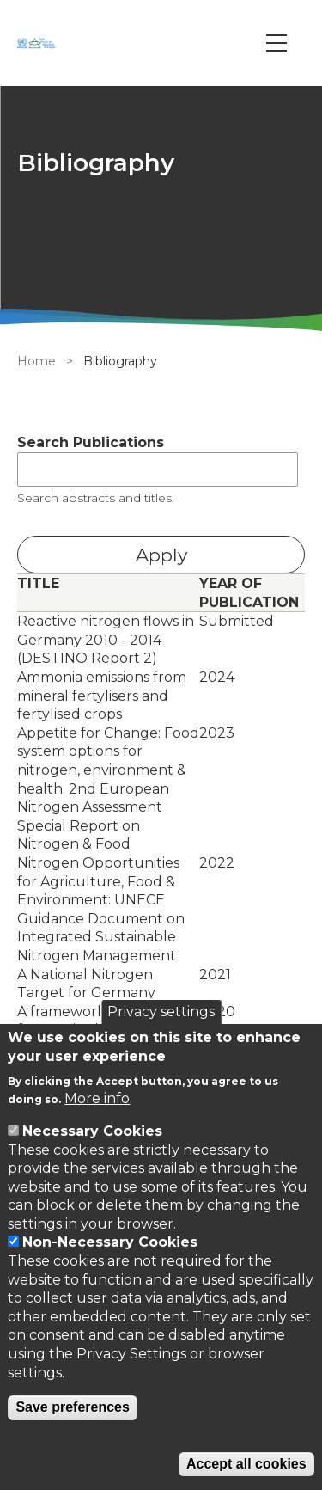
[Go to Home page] (38, 42)
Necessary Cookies (92, 1131)
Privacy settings (161, 1011)
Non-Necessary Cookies (109, 1242)
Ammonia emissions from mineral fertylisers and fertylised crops (101, 695)
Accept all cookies (246, 1463)
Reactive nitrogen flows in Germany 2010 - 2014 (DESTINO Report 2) (105, 639)
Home (36, 361)
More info (97, 1098)
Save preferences (72, 1407)
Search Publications (90, 442)
